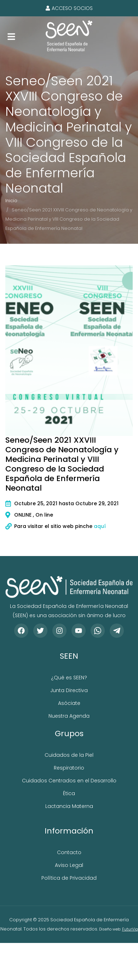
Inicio (11, 201)
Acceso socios (69, 8)
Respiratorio (69, 767)
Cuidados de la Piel (69, 755)
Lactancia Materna (69, 806)
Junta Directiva (69, 690)
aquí (100, 526)
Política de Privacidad (69, 877)
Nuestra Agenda (69, 715)
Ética (69, 793)
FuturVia (130, 929)
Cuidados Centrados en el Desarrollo (69, 780)
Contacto (69, 852)
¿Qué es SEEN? (69, 677)
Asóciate (69, 703)
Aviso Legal (69, 865)
